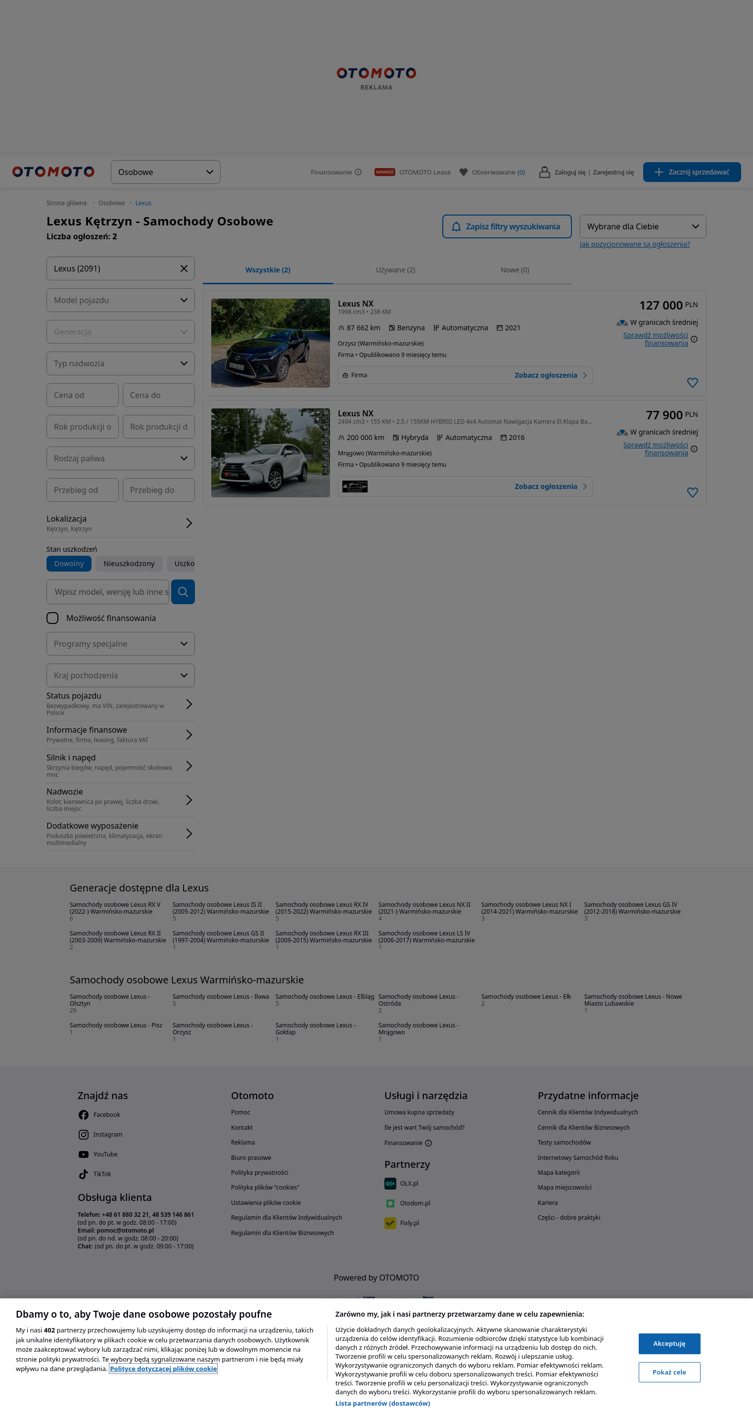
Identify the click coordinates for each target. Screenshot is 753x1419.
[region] (376, 1358)
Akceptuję (670, 1343)
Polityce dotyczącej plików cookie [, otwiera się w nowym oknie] (163, 1368)
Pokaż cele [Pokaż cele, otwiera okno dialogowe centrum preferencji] (669, 1372)
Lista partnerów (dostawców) (382, 1403)
